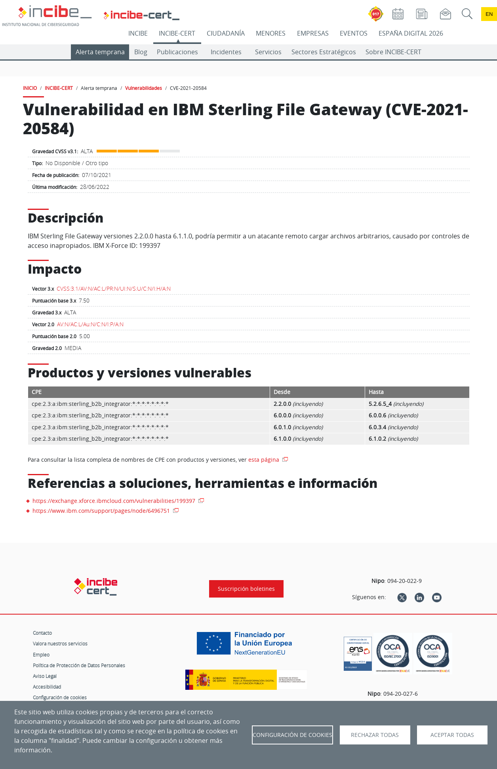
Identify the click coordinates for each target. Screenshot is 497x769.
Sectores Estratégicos (323, 52)
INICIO (30, 88)
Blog (140, 52)
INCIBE (138, 33)
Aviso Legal (45, 676)
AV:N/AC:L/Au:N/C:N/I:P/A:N (90, 324)
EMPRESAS (313, 33)
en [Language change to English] (489, 14)
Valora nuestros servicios (60, 643)
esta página (264, 459)
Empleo (41, 654)
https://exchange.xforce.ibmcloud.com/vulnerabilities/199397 (114, 500)
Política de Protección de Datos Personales (79, 665)
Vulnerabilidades (143, 88)
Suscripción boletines (246, 588)
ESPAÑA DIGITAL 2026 (411, 33)
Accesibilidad (47, 686)
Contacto (42, 633)
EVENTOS (354, 33)
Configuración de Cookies (292, 735)
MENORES (271, 33)
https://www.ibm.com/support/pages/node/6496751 (101, 510)
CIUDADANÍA (226, 33)
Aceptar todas (452, 735)
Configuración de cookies (60, 697)
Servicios (268, 52)
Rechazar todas (375, 735)
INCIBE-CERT (177, 33)
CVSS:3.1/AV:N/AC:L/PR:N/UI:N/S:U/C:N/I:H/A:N (114, 288)
